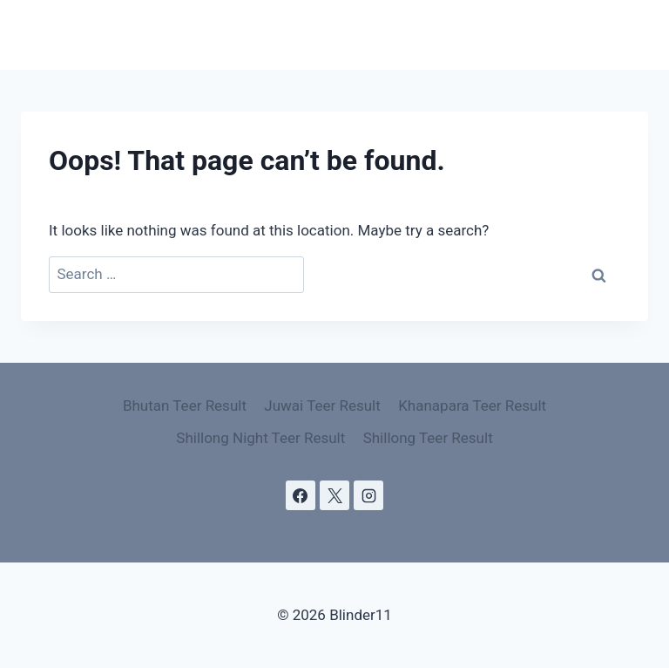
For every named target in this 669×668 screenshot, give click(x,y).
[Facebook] (300, 495)
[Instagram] (368, 495)
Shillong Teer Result (428, 437)
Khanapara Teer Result (472, 405)
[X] (334, 495)
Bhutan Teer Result (185, 405)
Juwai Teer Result (322, 405)
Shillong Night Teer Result (260, 437)
